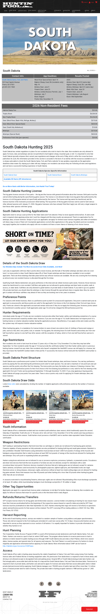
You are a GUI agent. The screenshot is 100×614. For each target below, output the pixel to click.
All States (91, 70)
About (93, 10)
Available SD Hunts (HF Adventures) (17, 179)
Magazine (66, 10)
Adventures (22, 10)
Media (87, 10)
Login (91, 2)
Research (57, 10)
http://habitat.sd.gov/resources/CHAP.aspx (18, 546)
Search (85, 2)
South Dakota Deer (10, 175)
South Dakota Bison (55, 175)
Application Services (42, 11)
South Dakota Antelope (79, 175)
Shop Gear (12, 10)
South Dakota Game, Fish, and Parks (15, 80)
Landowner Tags (76, 11)
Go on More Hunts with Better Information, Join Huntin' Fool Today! (28, 186)
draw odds (11, 384)
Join (5, 10)
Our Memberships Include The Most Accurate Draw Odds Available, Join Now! (32, 267)
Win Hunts (32, 10)
